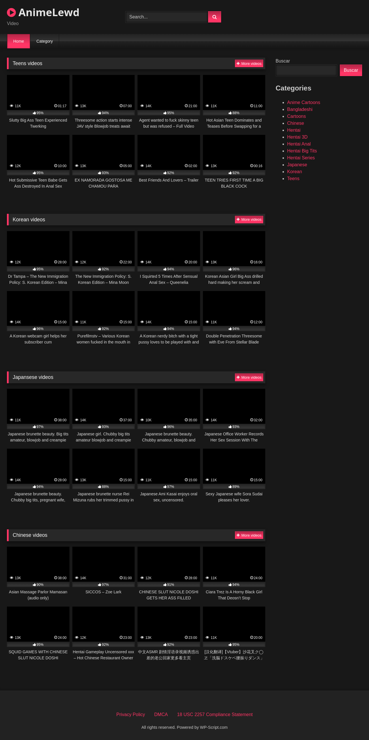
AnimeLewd (43, 12)
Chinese (295, 123)
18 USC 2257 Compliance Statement (215, 714)
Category (44, 41)
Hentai (293, 130)
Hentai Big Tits (302, 150)
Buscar (283, 60)
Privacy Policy (130, 714)
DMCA (161, 714)
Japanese (297, 164)
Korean (294, 171)
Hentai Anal (299, 143)
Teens (293, 178)
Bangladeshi (299, 109)
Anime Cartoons (303, 102)
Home (18, 41)
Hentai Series (301, 157)
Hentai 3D (297, 137)
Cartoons (296, 116)
